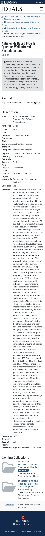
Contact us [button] (9, 504)
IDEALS (12, 9)
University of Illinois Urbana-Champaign (20, 16)
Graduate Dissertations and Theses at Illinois (28, 464)
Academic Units (12, 19)
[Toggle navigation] (41, 9)
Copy (37, 103)
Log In (39, 2)
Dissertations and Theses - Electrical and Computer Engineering (28, 485)
